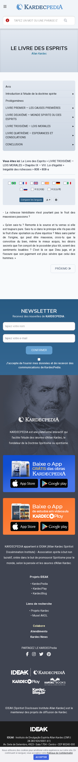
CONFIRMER (39, 350)
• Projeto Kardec (39, 610)
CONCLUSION (14, 144)
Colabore (39, 625)
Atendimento (39, 631)
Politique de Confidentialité (60, 753)
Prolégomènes (15, 100)
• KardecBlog (39, 593)
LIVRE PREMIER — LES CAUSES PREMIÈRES (33, 107)
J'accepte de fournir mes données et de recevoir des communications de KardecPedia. (39, 365)
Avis (8, 86)
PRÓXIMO (63, 268)
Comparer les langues (31, 200)
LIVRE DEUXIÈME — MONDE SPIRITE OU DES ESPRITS (33, 117)
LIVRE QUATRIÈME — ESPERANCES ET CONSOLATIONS (29, 135)
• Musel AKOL (39, 615)
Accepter (41, 757)
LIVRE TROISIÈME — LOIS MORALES (28, 126)
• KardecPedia (39, 583)
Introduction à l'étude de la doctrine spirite (31, 93)
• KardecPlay (39, 588)
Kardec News (39, 637)
